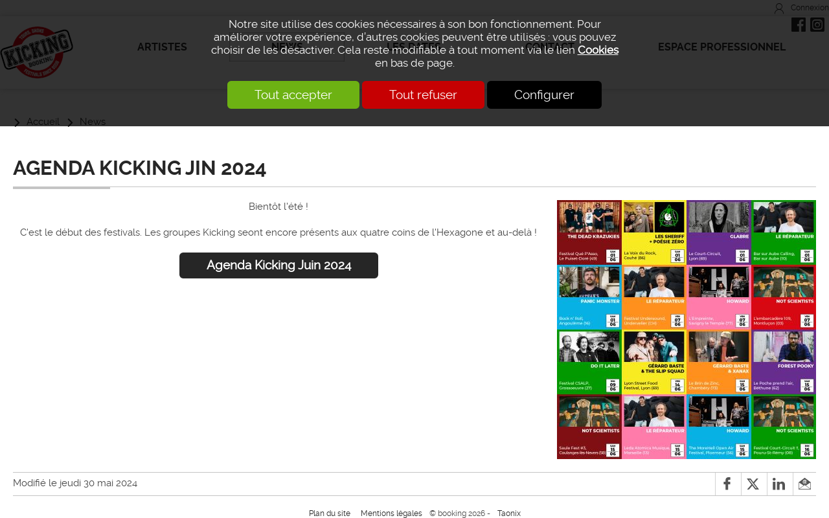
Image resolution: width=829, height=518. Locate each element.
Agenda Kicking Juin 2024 (279, 265)
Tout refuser (423, 94)
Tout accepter (293, 94)
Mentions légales (391, 513)
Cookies (598, 49)
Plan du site (329, 513)
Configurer (544, 94)
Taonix (509, 513)
